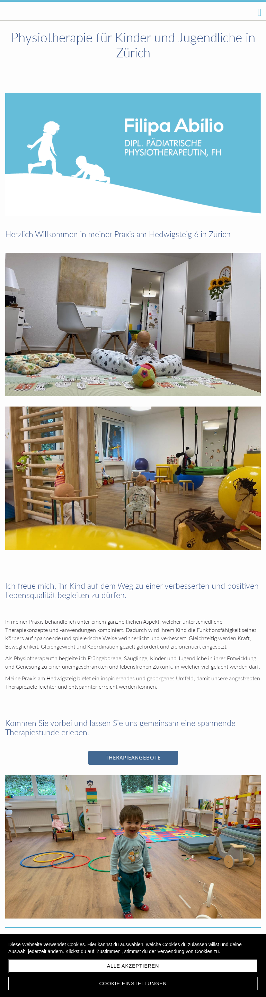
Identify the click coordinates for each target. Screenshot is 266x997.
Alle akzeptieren (133, 966)
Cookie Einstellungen (133, 983)
